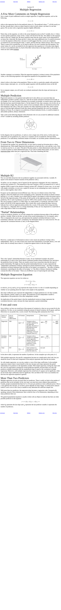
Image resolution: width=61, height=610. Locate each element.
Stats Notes (15, 1)
